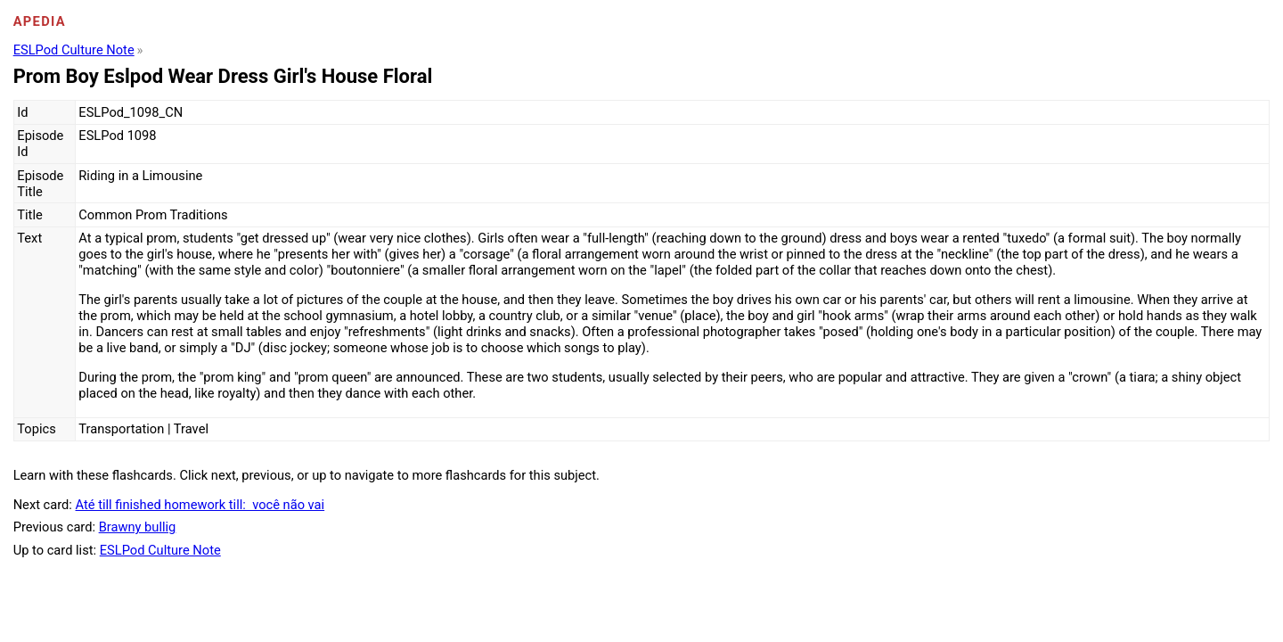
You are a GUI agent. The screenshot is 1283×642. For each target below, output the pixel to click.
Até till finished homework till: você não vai (200, 505)
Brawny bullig (137, 527)
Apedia (39, 21)
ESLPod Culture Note (74, 50)
